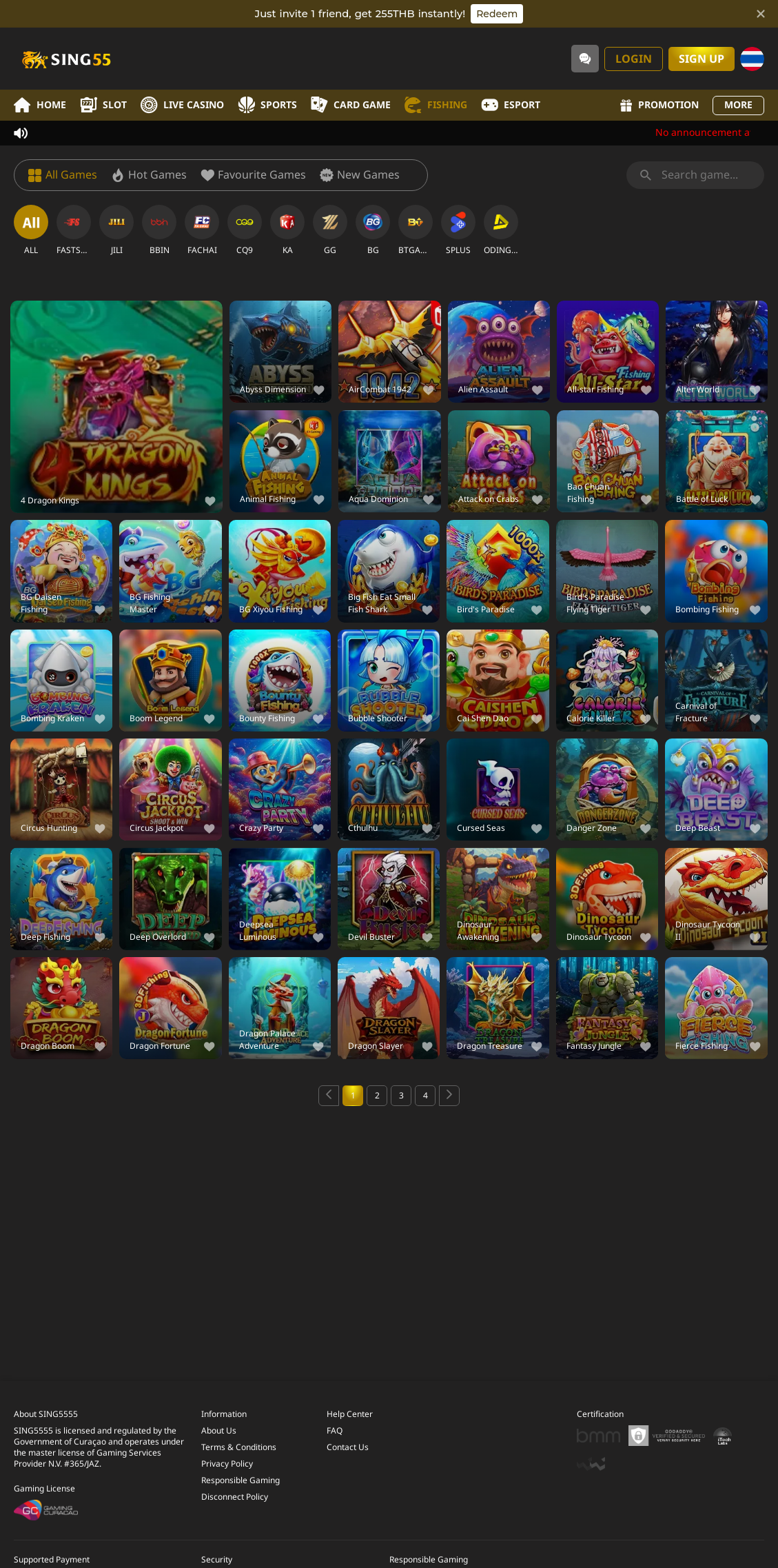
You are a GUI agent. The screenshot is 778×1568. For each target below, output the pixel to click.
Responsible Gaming (240, 1479)
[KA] (287, 230)
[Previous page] (328, 1095)
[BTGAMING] (415, 230)
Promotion (659, 105)
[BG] (373, 230)
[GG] (330, 230)
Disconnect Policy (234, 1495)
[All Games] (62, 175)
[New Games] (360, 175)
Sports (267, 105)
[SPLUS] (458, 230)
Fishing (436, 105)
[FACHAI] (202, 230)
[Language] (752, 59)
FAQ (334, 1429)
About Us (218, 1429)
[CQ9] (244, 230)
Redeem (497, 14)
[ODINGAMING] (501, 230)
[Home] (65, 59)
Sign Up (701, 59)
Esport (510, 105)
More (738, 105)
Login (633, 59)
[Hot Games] (149, 175)
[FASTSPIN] (74, 230)
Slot (103, 105)
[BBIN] (159, 230)
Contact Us (348, 1445)
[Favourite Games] (253, 175)
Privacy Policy (227, 1462)
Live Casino (182, 105)
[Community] (585, 58)
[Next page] (449, 1095)
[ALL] (31, 230)
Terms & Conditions (238, 1445)
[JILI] (116, 230)
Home (40, 105)
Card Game (351, 105)
